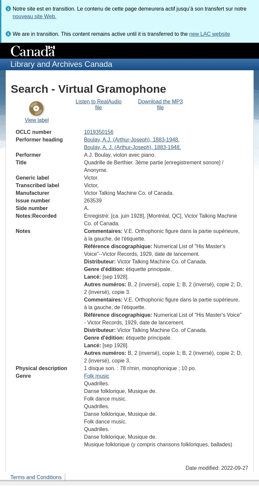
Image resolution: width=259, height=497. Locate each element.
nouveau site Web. (34, 16)
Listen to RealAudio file (99, 104)
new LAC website (209, 34)
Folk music (96, 376)
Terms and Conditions (36, 477)
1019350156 (98, 132)
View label (37, 120)
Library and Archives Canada (61, 64)
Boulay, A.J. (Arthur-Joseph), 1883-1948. (132, 139)
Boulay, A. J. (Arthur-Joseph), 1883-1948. (132, 147)
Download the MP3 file (160, 104)
